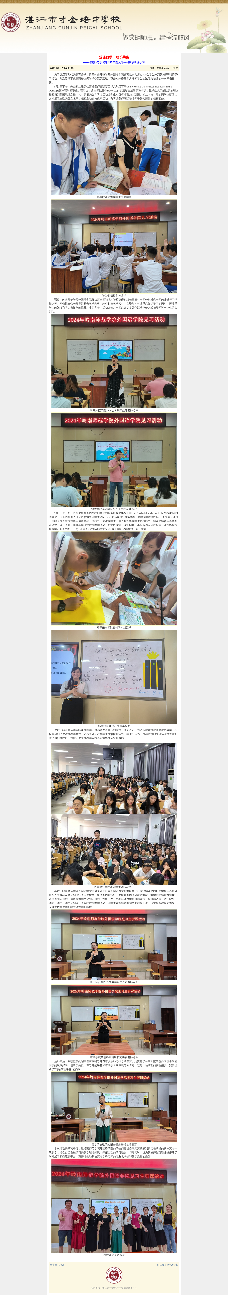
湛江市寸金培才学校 (167, 1264)
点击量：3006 (57, 1264)
